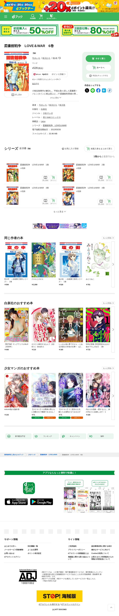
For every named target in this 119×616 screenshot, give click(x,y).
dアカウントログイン (12, 557)
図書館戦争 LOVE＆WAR (55, 125)
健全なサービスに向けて (100, 550)
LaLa (43, 121)
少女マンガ (48, 113)
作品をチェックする (100, 76)
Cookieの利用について (100, 553)
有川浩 (62, 105)
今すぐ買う (100, 58)
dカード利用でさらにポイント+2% (45, 79)
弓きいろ (36, 58)
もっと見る (107, 238)
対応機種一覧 (33, 546)
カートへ (100, 67)
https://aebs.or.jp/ (49, 581)
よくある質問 (33, 550)
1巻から (98, 156)
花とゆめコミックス (52, 117)
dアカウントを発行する (49, 604)
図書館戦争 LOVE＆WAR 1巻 (34, 165)
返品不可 (35, 84)
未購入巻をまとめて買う (101, 149)
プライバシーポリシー (76, 550)
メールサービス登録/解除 (13, 550)
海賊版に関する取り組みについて (79, 558)
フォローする (59, 58)
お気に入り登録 (71, 148)
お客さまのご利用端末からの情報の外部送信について (102, 558)
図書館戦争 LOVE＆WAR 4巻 (90, 188)
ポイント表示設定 (34, 553)
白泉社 (44, 109)
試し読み (18, 95)
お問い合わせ (9, 553)
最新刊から (109, 156)
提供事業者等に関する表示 (101, 546)
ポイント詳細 (58, 74)
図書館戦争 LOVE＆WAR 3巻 (34, 188)
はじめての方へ (10, 546)
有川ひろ (46, 58)
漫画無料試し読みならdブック (13, 454)
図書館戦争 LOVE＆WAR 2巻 (90, 165)
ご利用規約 (72, 546)
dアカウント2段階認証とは (78, 553)
